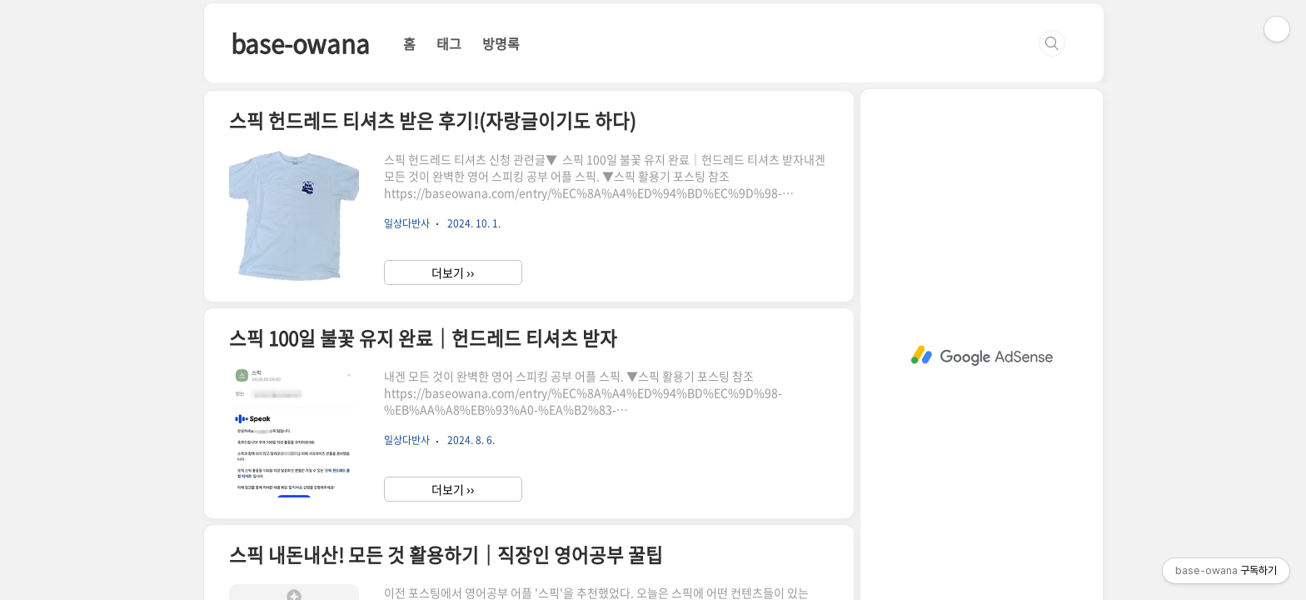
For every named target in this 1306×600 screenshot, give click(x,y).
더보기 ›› (452, 272)
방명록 (501, 43)
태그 (448, 43)
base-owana (300, 43)
